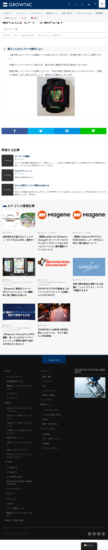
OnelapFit (26, 334)
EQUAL (8, 382)
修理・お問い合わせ (51, 434)
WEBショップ (10, 18)
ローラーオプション (15, 499)
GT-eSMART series (15, 487)
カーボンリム (12, 404)
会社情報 (46, 445)
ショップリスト (35, 13)
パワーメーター (10, 334)
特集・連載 (47, 387)
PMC (18, 336)
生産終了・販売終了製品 (15, 530)
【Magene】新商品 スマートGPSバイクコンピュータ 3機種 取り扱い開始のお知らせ (19, 298)
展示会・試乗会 (49, 406)
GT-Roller (9, 472)
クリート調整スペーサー (17, 519)
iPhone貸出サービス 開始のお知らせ (32, 185)
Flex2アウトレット (24, 171)
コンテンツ (20, 13)
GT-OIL (10, 514)
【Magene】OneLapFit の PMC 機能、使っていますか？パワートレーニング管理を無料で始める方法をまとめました (19, 347)
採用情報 (99, 13)
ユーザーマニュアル (51, 421)
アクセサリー (10, 504)
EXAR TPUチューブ (15, 448)
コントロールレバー (15, 387)
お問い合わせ (67, 13)
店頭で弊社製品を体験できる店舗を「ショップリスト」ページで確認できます (89, 293)
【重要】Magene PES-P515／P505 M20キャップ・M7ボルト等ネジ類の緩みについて (89, 240)
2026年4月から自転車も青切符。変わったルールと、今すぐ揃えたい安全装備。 (54, 341)
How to (46, 430)
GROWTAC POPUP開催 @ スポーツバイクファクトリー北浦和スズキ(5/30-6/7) (54, 298)
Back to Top (54, 371)
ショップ (89, 285)
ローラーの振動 (22, 156)
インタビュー (48, 392)
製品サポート (51, 13)
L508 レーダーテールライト (18, 460)
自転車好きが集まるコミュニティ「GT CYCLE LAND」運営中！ (19, 240)
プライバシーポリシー (52, 459)
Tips (44, 397)
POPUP (42, 287)
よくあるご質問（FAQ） (53, 425)
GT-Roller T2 (12, 482)
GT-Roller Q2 (12, 478)
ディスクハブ (12, 409)
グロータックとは (84, 13)
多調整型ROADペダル (16, 392)
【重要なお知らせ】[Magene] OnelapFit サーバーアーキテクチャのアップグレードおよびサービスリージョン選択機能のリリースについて (54, 245)
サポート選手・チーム (52, 449)
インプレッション (50, 401)
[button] (54, 49)
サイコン (8, 287)
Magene (53, 232)
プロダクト (7, 13)
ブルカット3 (12, 509)
